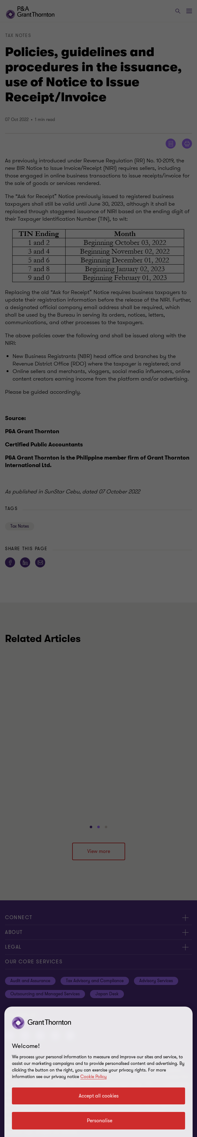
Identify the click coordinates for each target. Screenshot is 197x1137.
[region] (98, 1072)
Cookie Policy (93, 1077)
